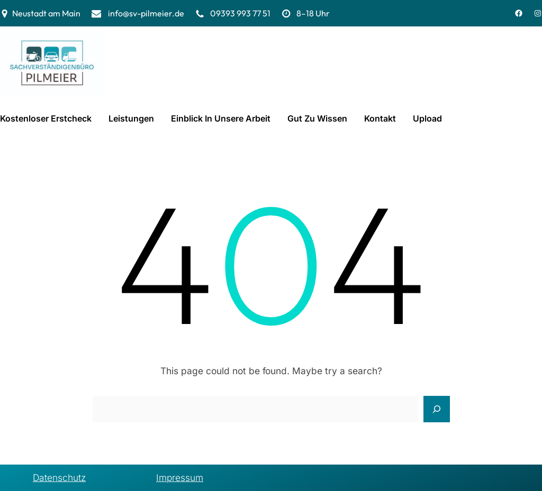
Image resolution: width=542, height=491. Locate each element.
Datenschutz (59, 477)
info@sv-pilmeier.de (146, 13)
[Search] (436, 409)
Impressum (179, 477)
